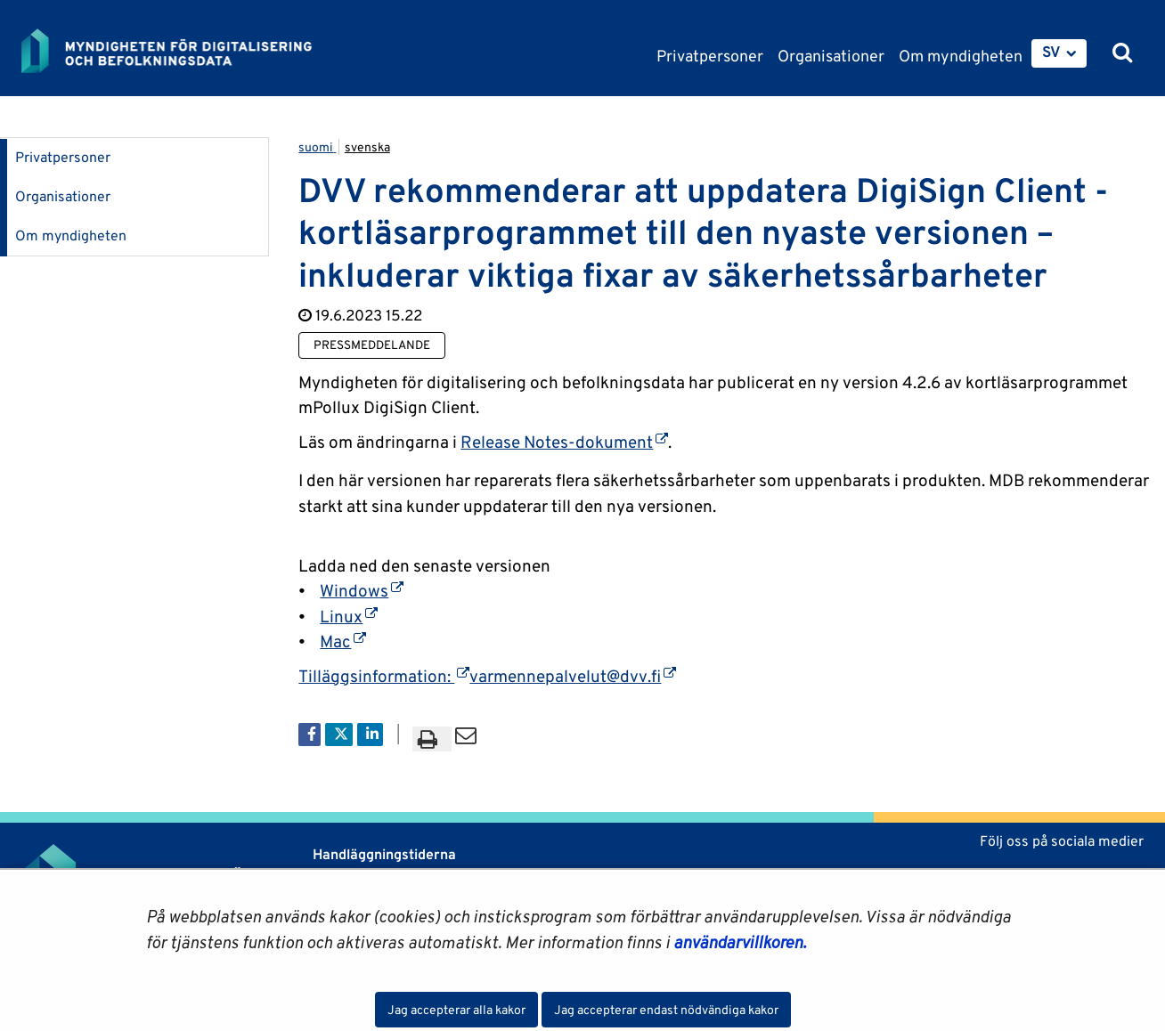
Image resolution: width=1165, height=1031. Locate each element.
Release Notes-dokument (564, 441)
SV (1051, 51)
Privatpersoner (62, 157)
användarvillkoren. (739, 942)
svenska (367, 147)
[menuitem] (1059, 53)
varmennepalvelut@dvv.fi (572, 675)
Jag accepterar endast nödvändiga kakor (666, 1010)
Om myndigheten (70, 235)
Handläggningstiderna (382, 854)
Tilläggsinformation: (383, 675)
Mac (343, 641)
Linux (349, 616)
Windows (361, 590)
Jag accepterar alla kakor (456, 1010)
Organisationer (62, 196)
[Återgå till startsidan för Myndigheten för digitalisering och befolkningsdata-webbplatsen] (179, 50)
